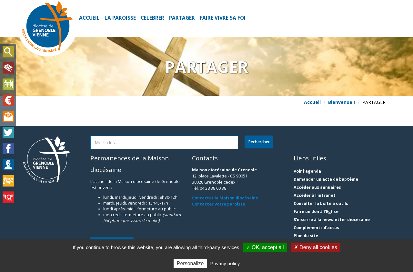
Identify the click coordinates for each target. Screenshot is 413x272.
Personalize (190, 263)
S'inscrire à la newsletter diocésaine (332, 219)
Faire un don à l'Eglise (316, 211)
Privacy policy (225, 263)
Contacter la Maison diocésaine (225, 198)
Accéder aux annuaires (317, 187)
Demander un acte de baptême (326, 179)
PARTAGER (182, 18)
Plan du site (306, 235)
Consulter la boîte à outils (321, 203)
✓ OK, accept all (265, 247)
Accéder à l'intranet (315, 195)
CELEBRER (152, 18)
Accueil (89, 18)
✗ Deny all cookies (315, 247)
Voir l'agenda (307, 171)
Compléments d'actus (316, 227)
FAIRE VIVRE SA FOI (223, 18)
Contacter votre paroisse (218, 204)
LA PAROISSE (120, 18)
